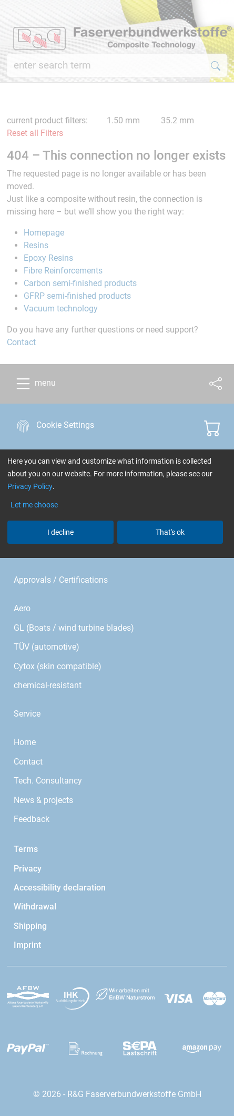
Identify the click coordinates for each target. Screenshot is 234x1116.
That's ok (170, 532)
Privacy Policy (30, 486)
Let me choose (34, 505)
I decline (60, 532)
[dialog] (117, 558)
